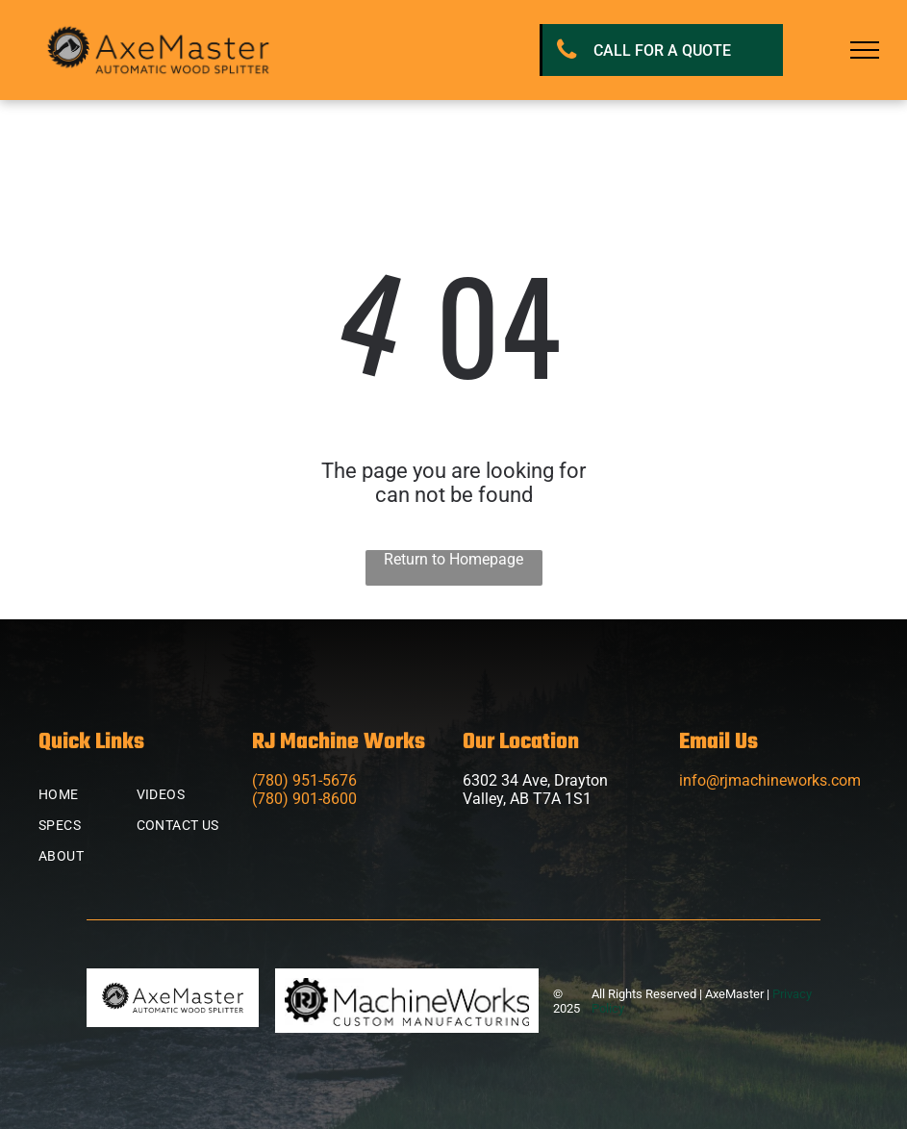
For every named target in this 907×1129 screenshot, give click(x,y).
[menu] (865, 50)
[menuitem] (107, 794)
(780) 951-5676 (304, 780)
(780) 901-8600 (304, 799)
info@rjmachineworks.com (770, 780)
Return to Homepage (453, 559)
